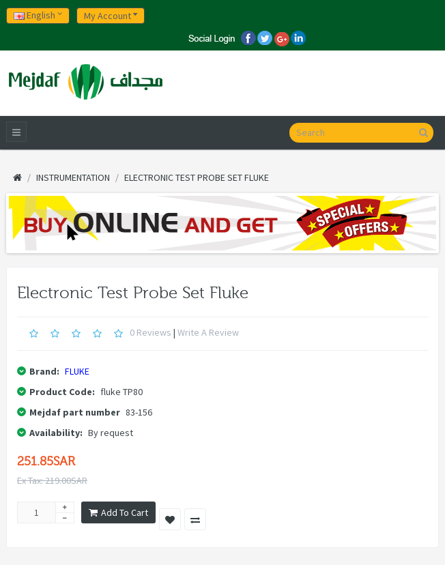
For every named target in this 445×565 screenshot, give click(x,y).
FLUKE (77, 371)
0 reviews (150, 332)
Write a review (208, 332)
